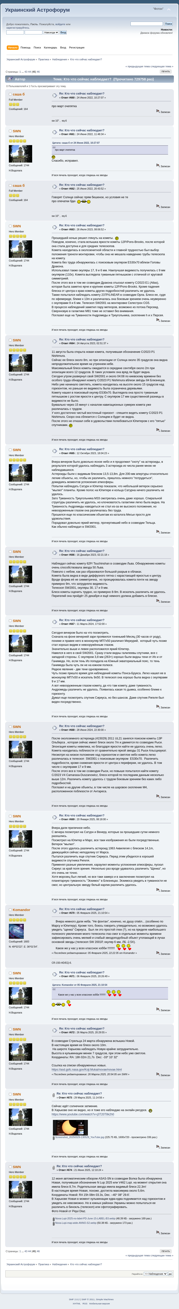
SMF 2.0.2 (74, 1299)
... (23, 71)
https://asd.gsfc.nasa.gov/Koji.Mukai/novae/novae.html (87, 1069)
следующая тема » (162, 66)
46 (38, 71)
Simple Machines (105, 1299)
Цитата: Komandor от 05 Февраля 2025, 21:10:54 (79, 985)
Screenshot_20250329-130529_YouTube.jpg (78, 1137)
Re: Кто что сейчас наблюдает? (81, 93)
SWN (17, 131)
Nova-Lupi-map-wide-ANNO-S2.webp (74, 1222)
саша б (19, 94)
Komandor (21, 910)
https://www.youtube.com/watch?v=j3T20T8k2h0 (83, 1114)
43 (25, 71)
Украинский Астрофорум (37, 10)
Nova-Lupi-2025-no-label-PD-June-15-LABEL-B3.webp (84, 1218)
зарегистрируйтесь (17, 27)
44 (29, 71)
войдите (60, 24)
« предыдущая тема (137, 66)
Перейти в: (137, 1274)
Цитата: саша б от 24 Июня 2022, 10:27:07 (76, 143)
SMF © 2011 (88, 1299)
